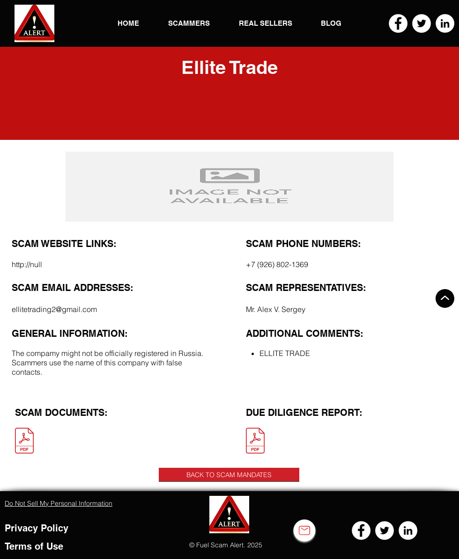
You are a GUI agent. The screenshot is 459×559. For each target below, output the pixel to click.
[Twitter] (421, 23)
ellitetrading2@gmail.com (54, 309)
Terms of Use (34, 546)
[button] (34, 23)
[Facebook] (398, 23)
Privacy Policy (36, 528)
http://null (27, 264)
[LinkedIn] (445, 23)
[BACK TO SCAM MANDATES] (229, 475)
